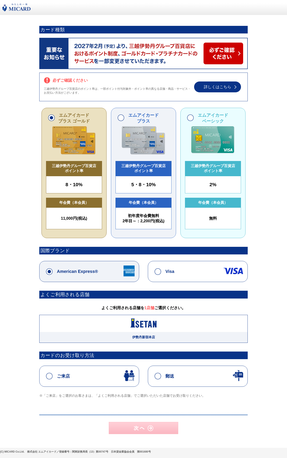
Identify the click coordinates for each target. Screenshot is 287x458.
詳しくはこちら (217, 87)
